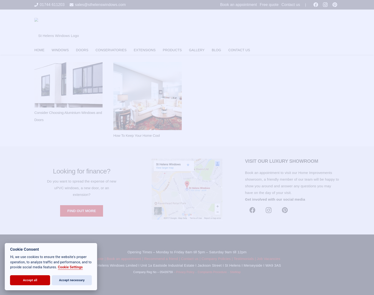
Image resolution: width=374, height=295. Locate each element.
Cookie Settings (70, 267)
